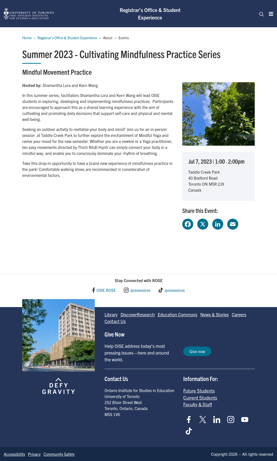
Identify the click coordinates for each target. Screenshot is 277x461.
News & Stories (214, 314)
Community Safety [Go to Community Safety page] (59, 454)
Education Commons (177, 314)
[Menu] (269, 13)
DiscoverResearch (137, 314)
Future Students (199, 391)
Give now (197, 351)
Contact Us (115, 321)
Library (111, 314)
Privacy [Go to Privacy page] (34, 454)
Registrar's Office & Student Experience (67, 37)
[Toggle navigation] (260, 13)
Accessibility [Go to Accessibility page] (14, 454)
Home (27, 37)
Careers (239, 314)
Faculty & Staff (197, 404)
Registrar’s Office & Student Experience (150, 13)
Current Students (200, 398)
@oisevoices (140, 290)
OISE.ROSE (106, 290)
